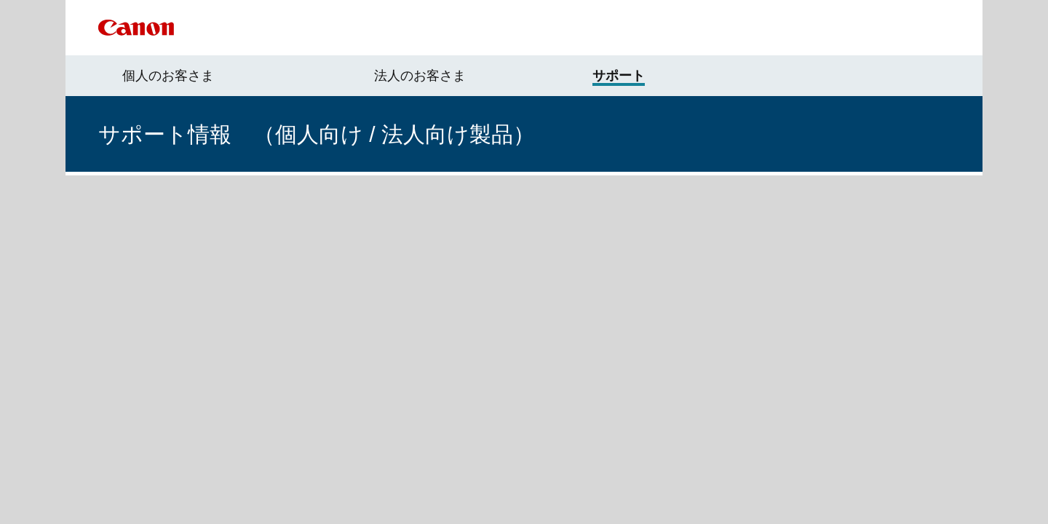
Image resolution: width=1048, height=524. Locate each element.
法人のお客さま (420, 75)
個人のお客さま (168, 75)
